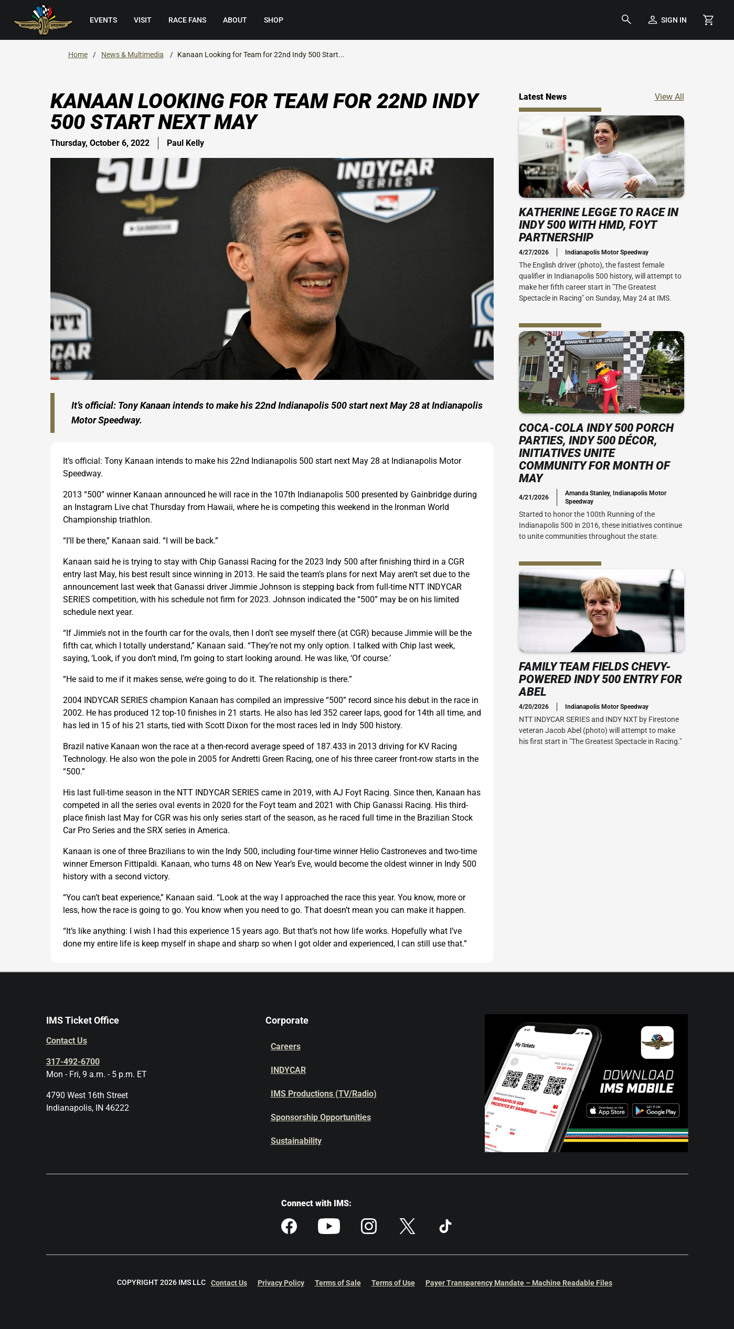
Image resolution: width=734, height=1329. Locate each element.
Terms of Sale (338, 1283)
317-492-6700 (73, 1062)
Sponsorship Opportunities (321, 1117)
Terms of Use (393, 1283)
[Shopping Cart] (708, 20)
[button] (626, 20)
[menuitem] (103, 20)
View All (669, 96)
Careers (286, 1046)
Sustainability (296, 1141)
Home (78, 54)
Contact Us (66, 1041)
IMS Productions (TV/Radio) (324, 1094)
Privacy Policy (281, 1283)
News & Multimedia (132, 54)
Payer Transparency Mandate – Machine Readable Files (518, 1283)
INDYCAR (288, 1070)
